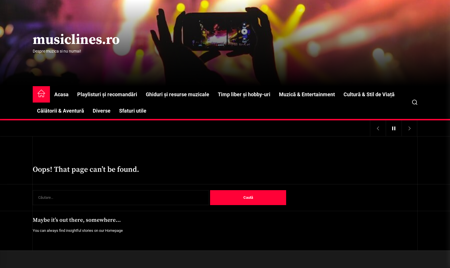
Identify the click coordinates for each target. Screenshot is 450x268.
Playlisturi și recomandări (107, 94)
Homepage (114, 230)
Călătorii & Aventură (60, 111)
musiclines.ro (76, 40)
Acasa (61, 94)
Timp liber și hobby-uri (244, 94)
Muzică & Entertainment (307, 94)
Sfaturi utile (132, 111)
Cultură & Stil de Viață (369, 94)
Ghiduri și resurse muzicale (177, 94)
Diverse (101, 111)
